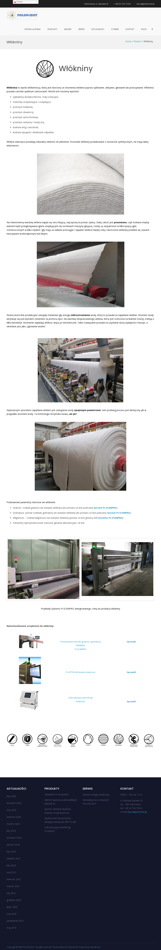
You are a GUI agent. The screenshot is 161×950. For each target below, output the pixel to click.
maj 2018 (11, 913)
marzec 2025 (13, 823)
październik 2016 (15, 920)
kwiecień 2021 (14, 879)
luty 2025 (11, 830)
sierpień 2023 (13, 858)
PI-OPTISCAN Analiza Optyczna (80, 672)
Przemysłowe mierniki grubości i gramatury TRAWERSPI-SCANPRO (80, 645)
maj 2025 (11, 809)
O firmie (115, 29)
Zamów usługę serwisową (96, 794)
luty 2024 (11, 851)
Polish (18, 2)
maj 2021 (11, 872)
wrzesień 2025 (14, 803)
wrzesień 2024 (14, 837)
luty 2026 (11, 796)
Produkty (52, 29)
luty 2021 (11, 893)
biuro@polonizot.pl (137, 811)
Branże (67, 29)
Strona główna (32, 29)
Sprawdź (131, 641)
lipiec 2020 (12, 906)
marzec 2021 (13, 886)
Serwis (81, 29)
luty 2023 (11, 865)
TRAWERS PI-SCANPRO (56, 794)
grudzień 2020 (14, 900)
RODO (144, 29)
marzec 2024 (13, 844)
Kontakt (130, 29)
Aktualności (97, 29)
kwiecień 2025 (14, 816)
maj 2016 (11, 927)
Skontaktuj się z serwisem (96, 799)
